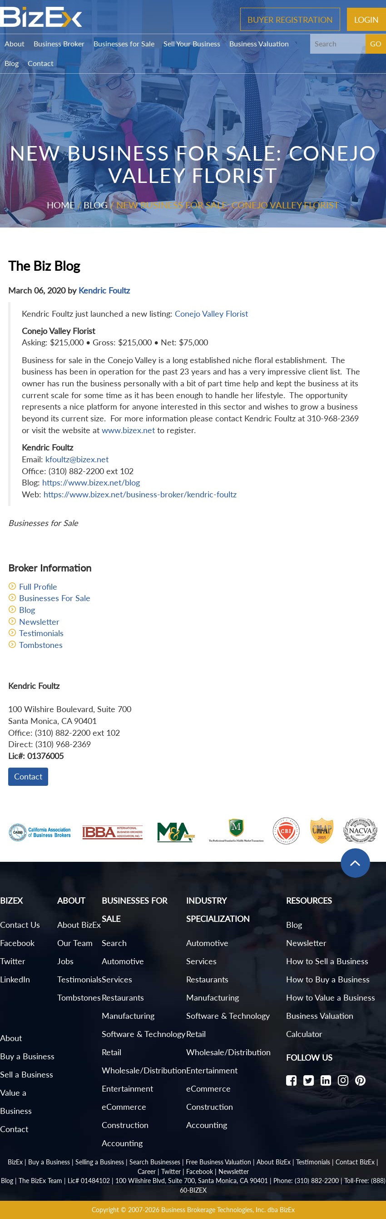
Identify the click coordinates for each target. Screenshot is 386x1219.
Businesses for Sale (124, 43)
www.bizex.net (128, 430)
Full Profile (38, 587)
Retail (111, 1052)
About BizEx (79, 925)
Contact (41, 63)
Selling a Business (99, 1162)
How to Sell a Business (327, 961)
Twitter (12, 961)
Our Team (75, 943)
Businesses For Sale (54, 598)
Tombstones (41, 645)
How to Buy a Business (328, 979)
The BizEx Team (40, 1180)
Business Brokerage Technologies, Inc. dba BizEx (228, 1210)
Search (114, 943)
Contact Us (20, 925)
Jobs (65, 961)
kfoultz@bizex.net (77, 459)
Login (366, 19)
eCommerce (124, 1107)
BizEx (15, 1162)
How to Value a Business (330, 997)
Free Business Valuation (218, 1162)
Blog (12, 63)
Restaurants (123, 997)
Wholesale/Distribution (144, 1070)
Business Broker (59, 43)
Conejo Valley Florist (211, 314)
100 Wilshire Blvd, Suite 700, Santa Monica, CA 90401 (191, 1180)
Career (147, 1171)
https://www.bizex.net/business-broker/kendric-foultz (140, 494)
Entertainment (127, 1088)
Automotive (123, 961)
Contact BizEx (355, 1162)
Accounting (122, 1143)
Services (117, 979)
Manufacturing (128, 1016)
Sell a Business (26, 1074)
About (15, 43)
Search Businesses (154, 1162)
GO (375, 43)
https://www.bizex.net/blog (91, 482)
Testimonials (41, 633)
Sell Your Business (191, 43)
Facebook (17, 943)
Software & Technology (143, 1034)
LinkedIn (15, 979)
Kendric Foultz (104, 290)
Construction (125, 1125)
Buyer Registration (290, 19)
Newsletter (39, 622)
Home (61, 204)
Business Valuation (259, 43)
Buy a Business (27, 1056)
